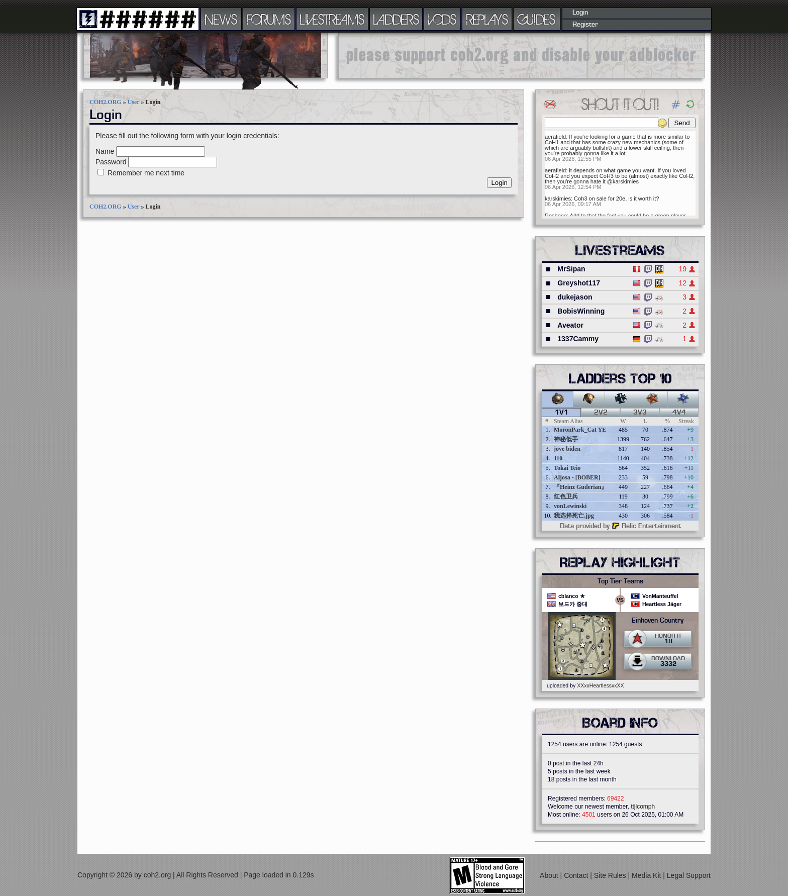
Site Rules (611, 875)
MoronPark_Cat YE (580, 429)
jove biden (567, 448)
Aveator (570, 325)
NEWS (221, 19)
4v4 (679, 412)
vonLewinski (570, 506)
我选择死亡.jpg (574, 515)
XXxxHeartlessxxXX (600, 685)
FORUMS (269, 19)
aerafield (555, 137)
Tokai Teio (567, 467)
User (134, 102)
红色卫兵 (566, 496)
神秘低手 (566, 439)
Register (585, 24)
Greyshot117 (578, 283)
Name (104, 151)
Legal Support (689, 875)
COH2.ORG (105, 102)
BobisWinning (581, 311)
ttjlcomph (643, 806)
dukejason (574, 297)
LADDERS (396, 19)
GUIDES (536, 19)
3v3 (640, 412)
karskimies (558, 198)
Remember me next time (146, 173)
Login (580, 12)
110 (558, 458)
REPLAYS (487, 19)
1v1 (561, 412)
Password (110, 162)
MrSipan (571, 269)
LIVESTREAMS (332, 19)
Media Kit (647, 875)
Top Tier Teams (620, 581)
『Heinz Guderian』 (580, 486)
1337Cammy (578, 339)
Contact (577, 875)
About (550, 875)
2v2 (601, 412)
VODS (442, 19)
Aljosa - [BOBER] (577, 477)
